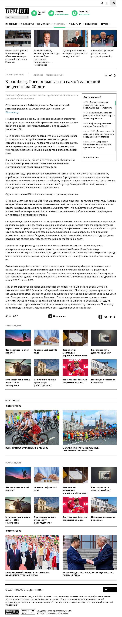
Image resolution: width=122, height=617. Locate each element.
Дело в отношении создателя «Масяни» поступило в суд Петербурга (97, 105)
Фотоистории (13, 406)
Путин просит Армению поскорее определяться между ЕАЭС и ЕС (75, 53)
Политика (75, 23)
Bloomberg (11, 112)
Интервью (11, 23)
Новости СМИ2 (12, 400)
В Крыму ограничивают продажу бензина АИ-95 (97, 125)
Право (104, 23)
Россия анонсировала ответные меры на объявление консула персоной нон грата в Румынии (16, 56)
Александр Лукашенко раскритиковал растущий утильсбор (102, 53)
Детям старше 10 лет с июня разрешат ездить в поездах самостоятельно (98, 134)
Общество (91, 23)
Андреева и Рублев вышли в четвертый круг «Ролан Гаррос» (97, 144)
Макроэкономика (55, 75)
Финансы (59, 23)
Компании (43, 23)
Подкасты (27, 23)
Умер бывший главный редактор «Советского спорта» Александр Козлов (99, 115)
